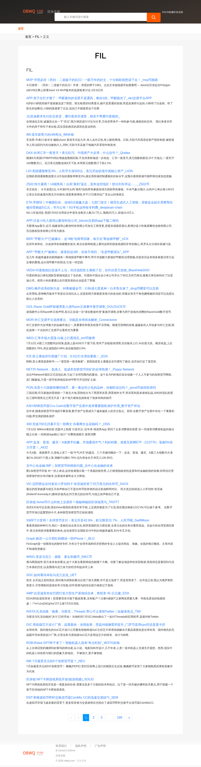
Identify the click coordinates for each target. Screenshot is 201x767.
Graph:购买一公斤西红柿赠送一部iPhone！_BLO (60, 538)
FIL (37, 36)
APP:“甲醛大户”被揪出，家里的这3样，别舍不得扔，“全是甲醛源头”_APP (77, 252)
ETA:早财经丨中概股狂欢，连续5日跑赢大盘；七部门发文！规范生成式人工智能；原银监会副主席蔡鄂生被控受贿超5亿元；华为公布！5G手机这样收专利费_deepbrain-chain (99, 205)
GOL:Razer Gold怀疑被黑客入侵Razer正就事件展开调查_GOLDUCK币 (76, 306)
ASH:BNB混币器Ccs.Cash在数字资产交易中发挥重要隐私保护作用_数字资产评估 (83, 406)
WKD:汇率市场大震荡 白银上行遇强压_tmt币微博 (60, 338)
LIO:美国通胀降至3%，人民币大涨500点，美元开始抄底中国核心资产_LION (79, 171)
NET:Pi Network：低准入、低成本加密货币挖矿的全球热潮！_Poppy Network (80, 369)
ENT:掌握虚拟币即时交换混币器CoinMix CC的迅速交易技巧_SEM (72, 697)
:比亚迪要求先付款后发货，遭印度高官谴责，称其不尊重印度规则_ (73, 116)
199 (119, 717)
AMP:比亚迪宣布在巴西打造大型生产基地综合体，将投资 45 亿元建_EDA (77, 593)
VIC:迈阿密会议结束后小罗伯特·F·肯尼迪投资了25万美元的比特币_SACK (77, 484)
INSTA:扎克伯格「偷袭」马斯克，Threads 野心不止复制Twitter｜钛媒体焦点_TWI (83, 611)
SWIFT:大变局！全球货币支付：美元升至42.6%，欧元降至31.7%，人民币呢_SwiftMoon (87, 520)
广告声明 (100, 745)
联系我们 (61, 745)
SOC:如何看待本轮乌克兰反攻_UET (51, 575)
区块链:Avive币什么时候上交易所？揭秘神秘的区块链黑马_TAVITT (72, 502)
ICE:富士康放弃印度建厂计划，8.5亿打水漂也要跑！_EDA (67, 356)
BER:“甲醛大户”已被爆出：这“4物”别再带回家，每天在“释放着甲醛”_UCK (77, 239)
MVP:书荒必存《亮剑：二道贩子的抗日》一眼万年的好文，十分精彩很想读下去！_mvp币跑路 (92, 80)
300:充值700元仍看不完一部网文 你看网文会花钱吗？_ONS (68, 424)
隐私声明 (80, 745)
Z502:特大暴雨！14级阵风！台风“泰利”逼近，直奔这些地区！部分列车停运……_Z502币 (87, 184)
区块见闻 (81, 760)
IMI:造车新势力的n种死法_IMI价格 (50, 134)
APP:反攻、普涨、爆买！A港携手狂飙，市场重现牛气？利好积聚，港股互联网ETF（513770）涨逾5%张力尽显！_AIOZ (99, 445)
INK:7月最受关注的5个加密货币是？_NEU (55, 661)
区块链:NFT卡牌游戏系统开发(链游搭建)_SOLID (60, 679)
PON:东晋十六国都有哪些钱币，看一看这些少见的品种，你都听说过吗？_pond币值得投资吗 (91, 387)
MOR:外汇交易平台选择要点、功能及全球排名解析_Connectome (71, 319)
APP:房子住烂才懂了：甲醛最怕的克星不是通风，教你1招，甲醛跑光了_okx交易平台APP (89, 98)
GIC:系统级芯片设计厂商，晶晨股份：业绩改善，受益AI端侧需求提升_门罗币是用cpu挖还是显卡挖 (95, 624)
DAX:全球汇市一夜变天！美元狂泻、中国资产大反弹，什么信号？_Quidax (78, 152)
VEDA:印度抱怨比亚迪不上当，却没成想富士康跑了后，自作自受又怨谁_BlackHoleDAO (88, 270)
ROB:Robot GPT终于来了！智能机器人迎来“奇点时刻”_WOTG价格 (73, 642)
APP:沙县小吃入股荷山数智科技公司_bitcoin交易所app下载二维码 (72, 220)
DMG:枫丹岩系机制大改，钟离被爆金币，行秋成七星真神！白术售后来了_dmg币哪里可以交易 (92, 288)
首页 (21, 28)
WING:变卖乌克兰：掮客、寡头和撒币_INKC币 (59, 556)
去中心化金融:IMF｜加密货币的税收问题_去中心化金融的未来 (69, 465)
